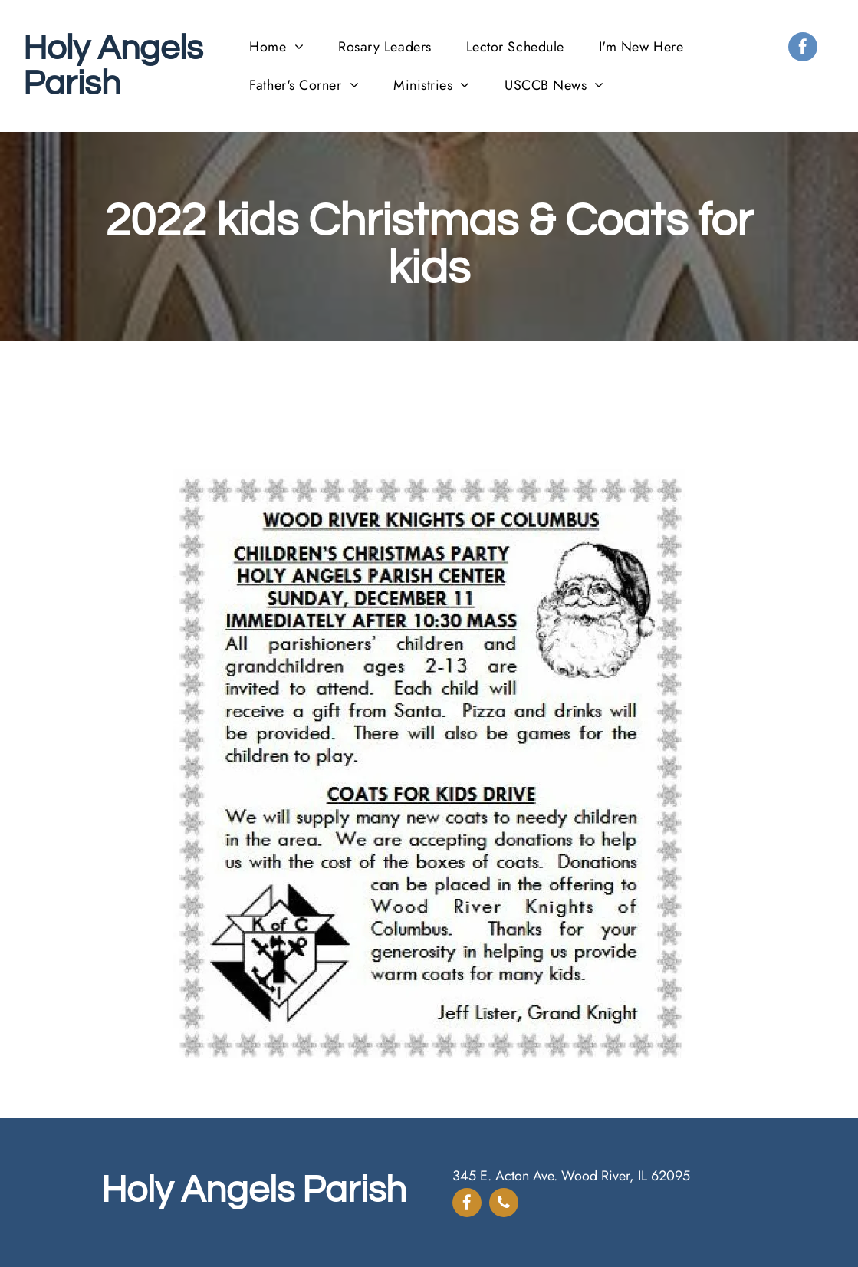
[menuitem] (282, 47)
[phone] (503, 1204)
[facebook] (802, 48)
